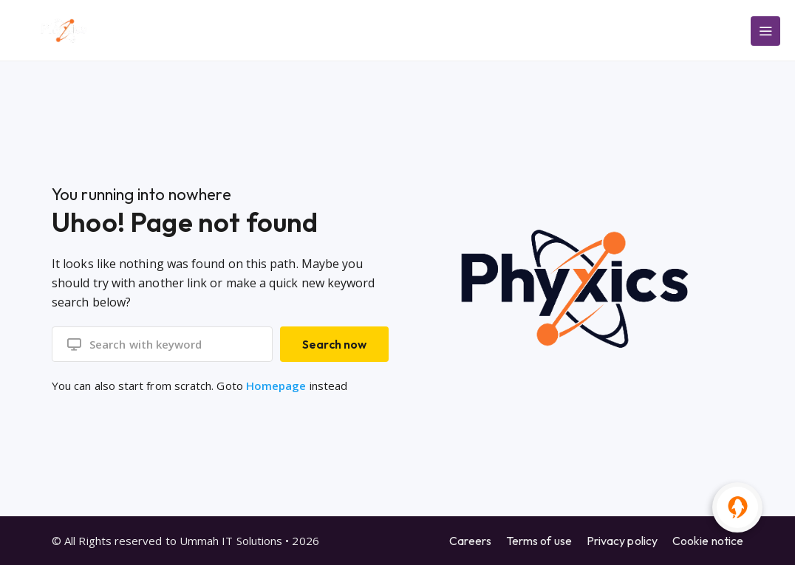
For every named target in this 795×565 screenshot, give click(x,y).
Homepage (276, 385)
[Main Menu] (765, 31)
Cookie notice (707, 540)
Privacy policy (622, 540)
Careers (470, 540)
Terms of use (539, 540)
